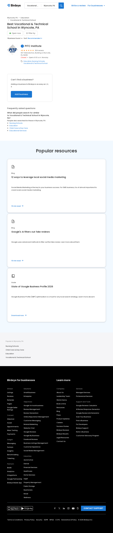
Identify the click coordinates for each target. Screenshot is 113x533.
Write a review (78, 5)
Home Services (29, 475)
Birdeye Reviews (63, 430)
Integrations (12, 475)
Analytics (10, 471)
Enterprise (27, 396)
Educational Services (18, 130)
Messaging (11, 443)
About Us (60, 392)
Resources (61, 407)
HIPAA (52, 520)
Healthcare (28, 471)
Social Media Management (34, 451)
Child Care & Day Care (18, 128)
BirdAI (9, 468)
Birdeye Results (63, 434)
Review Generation (31, 413)
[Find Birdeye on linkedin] (64, 508)
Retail (26, 494)
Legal (26, 479)
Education (25, 18)
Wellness (27, 497)
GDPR (46, 520)
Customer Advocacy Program (87, 436)
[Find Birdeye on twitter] (59, 508)
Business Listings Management (36, 443)
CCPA (57, 520)
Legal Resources (63, 438)
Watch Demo (62, 400)
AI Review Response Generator (88, 409)
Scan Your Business (83, 417)
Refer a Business (82, 432)
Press (59, 415)
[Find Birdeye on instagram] (68, 508)
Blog (58, 411)
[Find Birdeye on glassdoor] (77, 508)
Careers (60, 422)
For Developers (82, 424)
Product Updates (63, 419)
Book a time (61, 404)
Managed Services (83, 392)
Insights (10, 451)
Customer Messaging (32, 420)
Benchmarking (12, 455)
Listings (10, 392)
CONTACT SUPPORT (93, 508)
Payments (11, 434)
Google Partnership (14, 479)
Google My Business (31, 436)
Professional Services (84, 396)
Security (39, 520)
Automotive (28, 460)
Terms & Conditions (15, 520)
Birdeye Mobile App (14, 483)
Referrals (10, 400)
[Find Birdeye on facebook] (55, 508)
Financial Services (30, 467)
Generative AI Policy (69, 520)
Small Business (29, 392)
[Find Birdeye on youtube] (73, 508)
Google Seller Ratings (12, 408)
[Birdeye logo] (14, 5)
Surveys (10, 447)
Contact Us (61, 441)
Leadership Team (63, 396)
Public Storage (29, 486)
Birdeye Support (82, 428)
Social (9, 423)
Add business (21, 94)
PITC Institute (33, 46)
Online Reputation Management (36, 417)
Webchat (10, 419)
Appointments (13, 426)
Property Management (32, 482)
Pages (9, 404)
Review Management (32, 409)
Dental (26, 464)
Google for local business (33, 405)
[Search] (61, 6)
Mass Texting (12, 430)
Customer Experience (32, 447)
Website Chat (29, 428)
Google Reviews (30, 432)
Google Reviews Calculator (86, 405)
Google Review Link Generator (87, 413)
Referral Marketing (31, 424)
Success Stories (63, 426)
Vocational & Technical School (35, 63)
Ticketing (10, 458)
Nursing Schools (38, 61)
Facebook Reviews (31, 439)
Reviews (10, 396)
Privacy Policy (29, 520)
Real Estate (28, 490)
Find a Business (82, 420)
